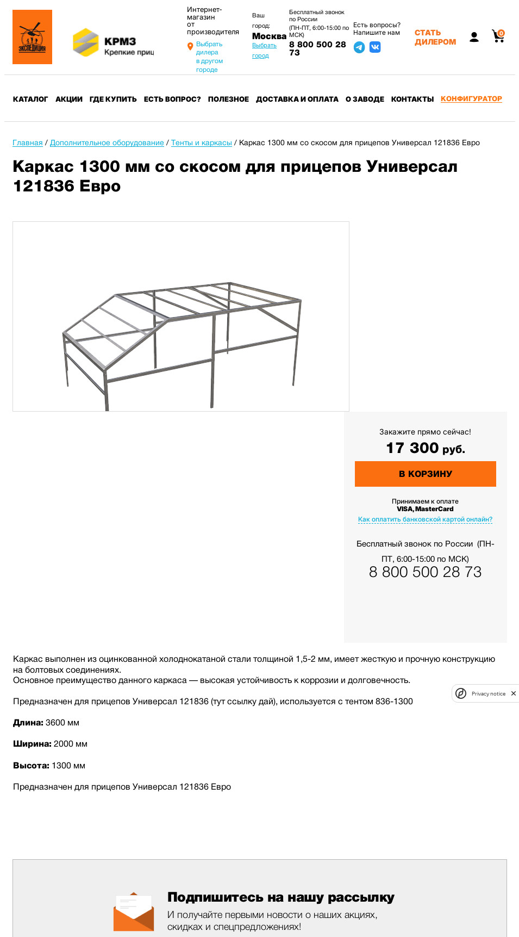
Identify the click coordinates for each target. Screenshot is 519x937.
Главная (27, 142)
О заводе (365, 99)
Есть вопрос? (172, 99)
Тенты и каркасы (201, 142)
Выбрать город (264, 50)
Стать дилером (435, 37)
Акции (69, 99)
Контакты (412, 99)
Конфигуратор (471, 99)
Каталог (30, 99)
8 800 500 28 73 (317, 48)
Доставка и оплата (297, 99)
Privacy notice (488, 694)
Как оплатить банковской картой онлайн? (425, 519)
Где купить (113, 99)
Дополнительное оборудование (107, 142)
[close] (513, 693)
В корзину (425, 474)
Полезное (228, 99)
